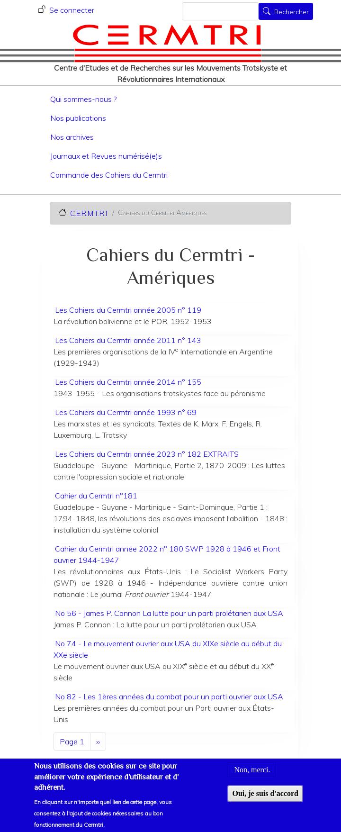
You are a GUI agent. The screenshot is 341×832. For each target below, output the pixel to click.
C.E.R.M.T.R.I (88, 212)
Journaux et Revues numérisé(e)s (106, 156)
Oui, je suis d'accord (265, 800)
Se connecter (71, 10)
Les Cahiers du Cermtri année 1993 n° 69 (126, 412)
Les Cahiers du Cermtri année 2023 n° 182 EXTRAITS (147, 454)
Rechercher (291, 12)
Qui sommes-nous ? (83, 99)
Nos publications (78, 118)
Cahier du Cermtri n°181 (96, 495)
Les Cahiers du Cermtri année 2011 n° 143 (128, 340)
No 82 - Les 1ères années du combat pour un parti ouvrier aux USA (169, 696)
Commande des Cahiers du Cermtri (109, 175)
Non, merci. (252, 777)
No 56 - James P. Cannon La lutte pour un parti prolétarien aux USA (169, 613)
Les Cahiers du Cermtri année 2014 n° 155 (128, 382)
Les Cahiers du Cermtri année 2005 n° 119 (128, 310)
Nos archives (72, 137)
